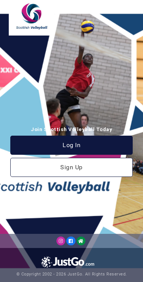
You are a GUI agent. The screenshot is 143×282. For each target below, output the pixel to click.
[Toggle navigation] (130, 9)
